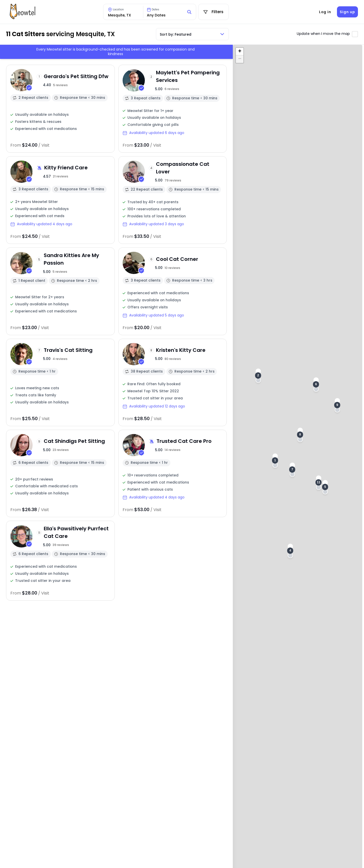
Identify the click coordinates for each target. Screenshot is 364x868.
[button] (275, 460)
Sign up (347, 11)
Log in (325, 11)
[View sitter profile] (60, 108)
